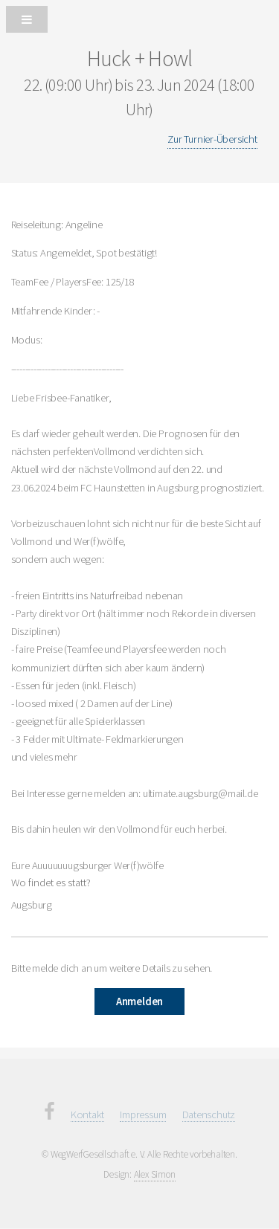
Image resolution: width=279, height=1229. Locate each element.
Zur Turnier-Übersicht (212, 139)
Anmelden (139, 1001)
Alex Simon (155, 1174)
